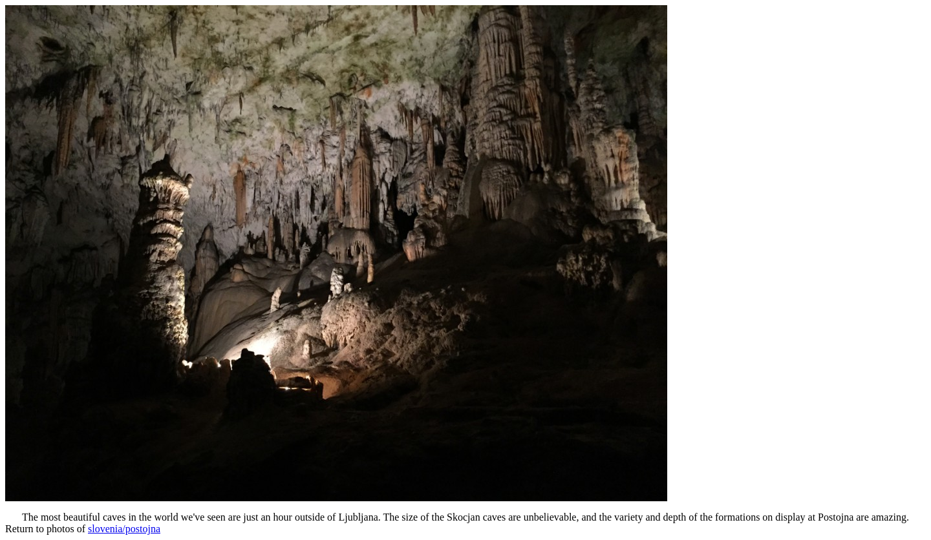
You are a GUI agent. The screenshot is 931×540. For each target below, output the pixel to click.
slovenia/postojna (124, 528)
